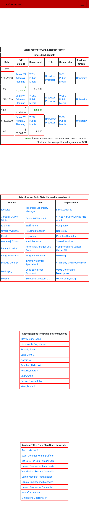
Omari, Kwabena (10, 230)
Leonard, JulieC (9, 248)
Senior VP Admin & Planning (21, 78)
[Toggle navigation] (82, 4)
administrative (33, 241)
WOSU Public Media (32, 78)
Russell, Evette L (29, 349)
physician (31, 236)
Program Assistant (35, 255)
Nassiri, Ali (26, 360)
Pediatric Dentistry (66, 236)
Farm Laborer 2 (29, 450)
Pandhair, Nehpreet (31, 365)
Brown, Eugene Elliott (32, 381)
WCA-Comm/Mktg (66, 278)
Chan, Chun (27, 375)
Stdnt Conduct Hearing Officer (37, 455)
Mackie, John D (9, 262)
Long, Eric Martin (10, 255)
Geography (62, 225)
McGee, (5, 278)
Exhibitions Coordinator (34, 497)
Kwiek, (4, 236)
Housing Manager (35, 230)
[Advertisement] (44, 28)
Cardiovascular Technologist (36, 476)
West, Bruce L (28, 386)
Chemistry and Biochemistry (71, 262)
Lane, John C (28, 354)
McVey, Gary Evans (31, 339)
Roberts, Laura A (29, 370)
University (81, 78)
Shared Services (64, 241)
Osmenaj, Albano (10, 241)
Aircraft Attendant (30, 492)
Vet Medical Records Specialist (38, 471)
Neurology (61, 230)
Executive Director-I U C (38, 278)
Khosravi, (6, 225)
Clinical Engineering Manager (37, 482)
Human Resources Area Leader (38, 466)
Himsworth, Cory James (34, 344)
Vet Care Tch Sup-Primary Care (37, 461)
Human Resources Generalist (37, 487)
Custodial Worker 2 (36, 218)
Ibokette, (5, 209)
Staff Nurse (32, 225)
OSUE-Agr (61, 255)
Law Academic (64, 209)
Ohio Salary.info (12, 4)
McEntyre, (6, 271)
